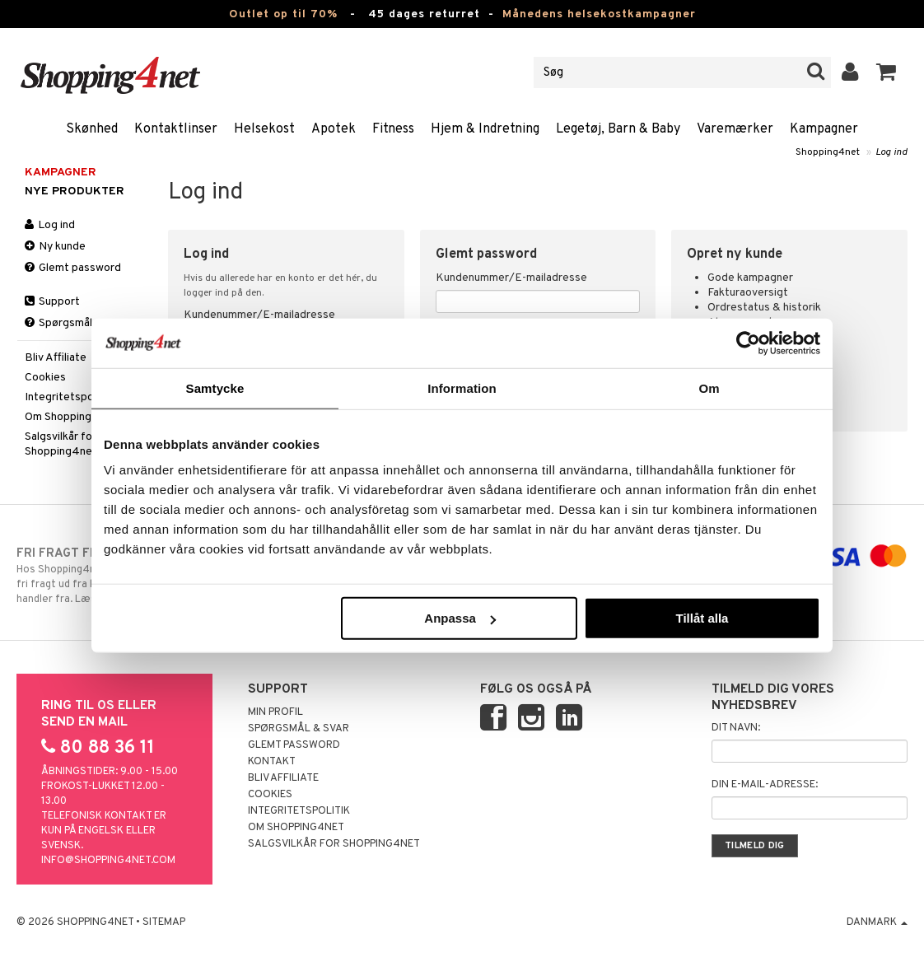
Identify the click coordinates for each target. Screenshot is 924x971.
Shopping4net (828, 152)
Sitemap (163, 922)
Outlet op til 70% (283, 14)
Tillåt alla (701, 618)
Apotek (333, 129)
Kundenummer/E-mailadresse (259, 315)
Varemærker (735, 129)
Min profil (275, 712)
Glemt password (73, 268)
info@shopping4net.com (108, 860)
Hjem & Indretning (485, 129)
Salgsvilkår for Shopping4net (61, 444)
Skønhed (92, 129)
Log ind (891, 152)
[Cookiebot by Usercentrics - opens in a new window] (748, 342)
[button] (886, 72)
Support (52, 302)
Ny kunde (55, 247)
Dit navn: (736, 728)
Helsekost (264, 129)
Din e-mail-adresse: (765, 784)
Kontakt (272, 761)
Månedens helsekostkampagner (599, 14)
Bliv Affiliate (55, 358)
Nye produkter (74, 191)
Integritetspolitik (68, 397)
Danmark (877, 922)
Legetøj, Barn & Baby (618, 129)
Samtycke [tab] (215, 387)
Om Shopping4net (71, 417)
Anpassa (460, 618)
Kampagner (824, 129)
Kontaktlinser (175, 129)
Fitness (393, 129)
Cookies (45, 378)
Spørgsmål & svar (76, 323)
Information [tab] (462, 387)
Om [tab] (708, 387)
